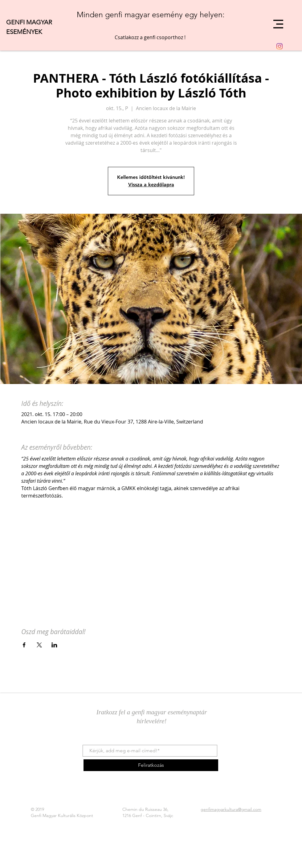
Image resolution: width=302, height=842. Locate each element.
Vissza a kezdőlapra (151, 185)
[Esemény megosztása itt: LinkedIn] (54, 644)
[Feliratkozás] (151, 765)
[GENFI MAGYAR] (41, 22)
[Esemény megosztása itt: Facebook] (24, 644)
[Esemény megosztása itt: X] (39, 644)
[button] (278, 24)
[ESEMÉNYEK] (35, 31)
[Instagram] (279, 46)
